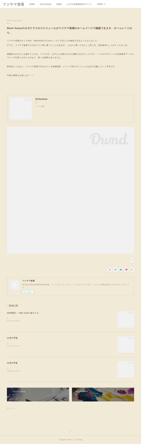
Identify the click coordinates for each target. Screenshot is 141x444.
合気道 (59, 4)
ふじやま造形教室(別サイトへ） (79, 4)
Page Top (70, 432)
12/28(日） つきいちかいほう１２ (23, 313)
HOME (32, 4)
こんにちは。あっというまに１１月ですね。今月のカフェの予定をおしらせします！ (41, 343)
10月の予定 (12, 363)
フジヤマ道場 (13, 4)
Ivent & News (45, 4)
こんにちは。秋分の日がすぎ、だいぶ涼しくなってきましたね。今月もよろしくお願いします (44, 368)
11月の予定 (12, 338)
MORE (100, 4)
